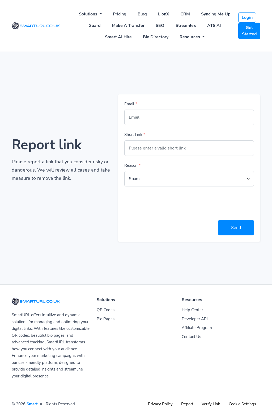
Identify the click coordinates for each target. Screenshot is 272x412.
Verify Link (211, 404)
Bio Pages (105, 319)
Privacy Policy (160, 404)
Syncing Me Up (216, 14)
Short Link (134, 134)
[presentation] (164, 203)
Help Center (192, 310)
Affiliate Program (197, 327)
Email (130, 104)
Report (187, 404)
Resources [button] (190, 37)
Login (247, 17)
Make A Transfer (128, 25)
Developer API (195, 319)
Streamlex (186, 25)
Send (236, 228)
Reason (132, 165)
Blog (142, 14)
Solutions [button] (88, 14)
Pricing (119, 14)
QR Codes (105, 310)
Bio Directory (155, 37)
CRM (185, 14)
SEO (160, 25)
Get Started (249, 31)
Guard (94, 25)
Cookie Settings (242, 404)
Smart (32, 404)
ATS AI (214, 25)
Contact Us (191, 336)
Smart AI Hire (118, 37)
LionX (163, 14)
